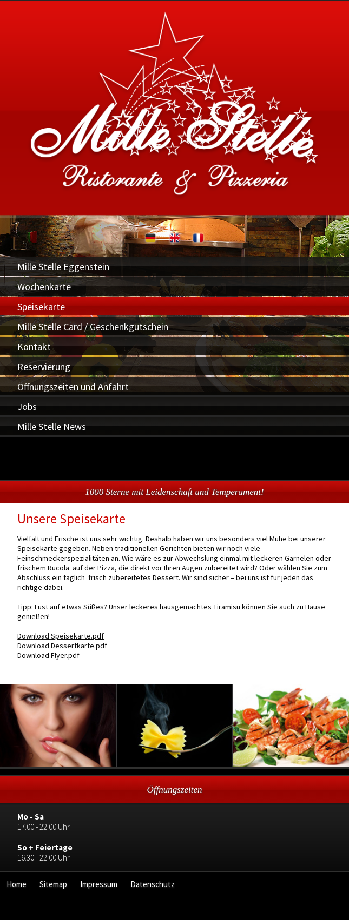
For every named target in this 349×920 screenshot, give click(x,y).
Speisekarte (41, 306)
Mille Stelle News (51, 426)
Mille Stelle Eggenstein (63, 266)
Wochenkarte (44, 286)
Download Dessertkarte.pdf (62, 645)
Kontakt (34, 346)
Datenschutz (152, 884)
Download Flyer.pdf (48, 655)
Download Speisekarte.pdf (60, 636)
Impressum (98, 884)
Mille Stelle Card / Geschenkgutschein (92, 326)
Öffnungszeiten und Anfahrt (73, 386)
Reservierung (43, 366)
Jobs (27, 406)
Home (16, 884)
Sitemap (53, 884)
